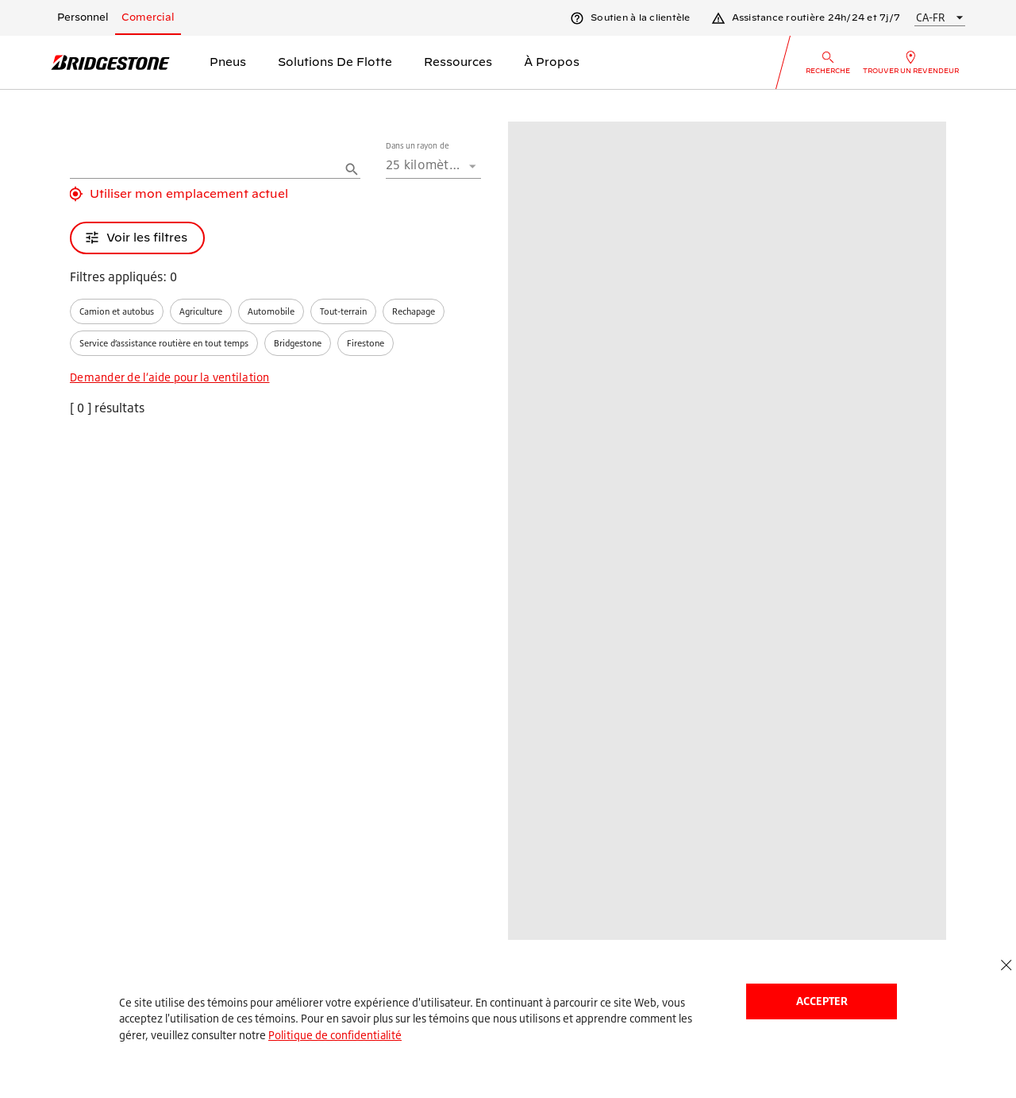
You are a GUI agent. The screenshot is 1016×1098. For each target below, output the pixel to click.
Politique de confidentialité (335, 1035)
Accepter (822, 1000)
